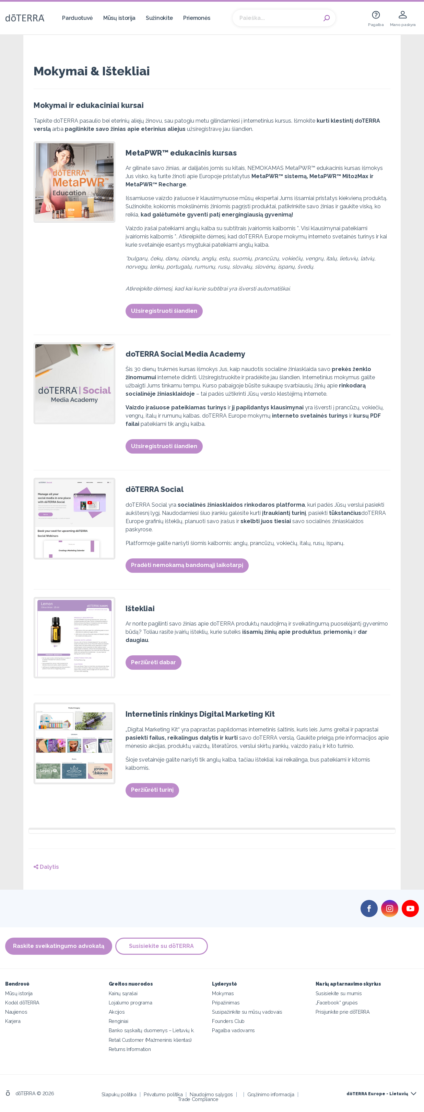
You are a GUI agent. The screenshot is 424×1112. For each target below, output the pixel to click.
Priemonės (196, 18)
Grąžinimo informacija (270, 1094)
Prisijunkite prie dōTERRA (343, 1012)
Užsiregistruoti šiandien (164, 311)
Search (326, 18)
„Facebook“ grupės (337, 1002)
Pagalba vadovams (233, 1030)
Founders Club (228, 1021)
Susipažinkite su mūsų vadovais (247, 1012)
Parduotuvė (77, 18)
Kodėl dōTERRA (22, 1002)
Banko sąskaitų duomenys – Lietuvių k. (152, 1030)
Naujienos (16, 1012)
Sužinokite (159, 18)
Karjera (13, 1021)
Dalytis (46, 867)
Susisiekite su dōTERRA (162, 946)
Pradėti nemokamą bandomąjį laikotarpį (187, 565)
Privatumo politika (163, 1094)
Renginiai (118, 1021)
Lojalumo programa (130, 1002)
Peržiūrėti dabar (153, 662)
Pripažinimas (225, 1002)
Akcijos (117, 1012)
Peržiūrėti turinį (152, 790)
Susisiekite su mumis (339, 993)
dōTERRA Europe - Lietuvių (377, 1093)
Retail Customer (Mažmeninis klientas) (150, 1039)
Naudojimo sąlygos (211, 1094)
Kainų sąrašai (123, 993)
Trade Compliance (198, 1099)
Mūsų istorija (119, 18)
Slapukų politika (119, 1094)
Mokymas (223, 993)
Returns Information (130, 1049)
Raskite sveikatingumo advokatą (58, 946)
